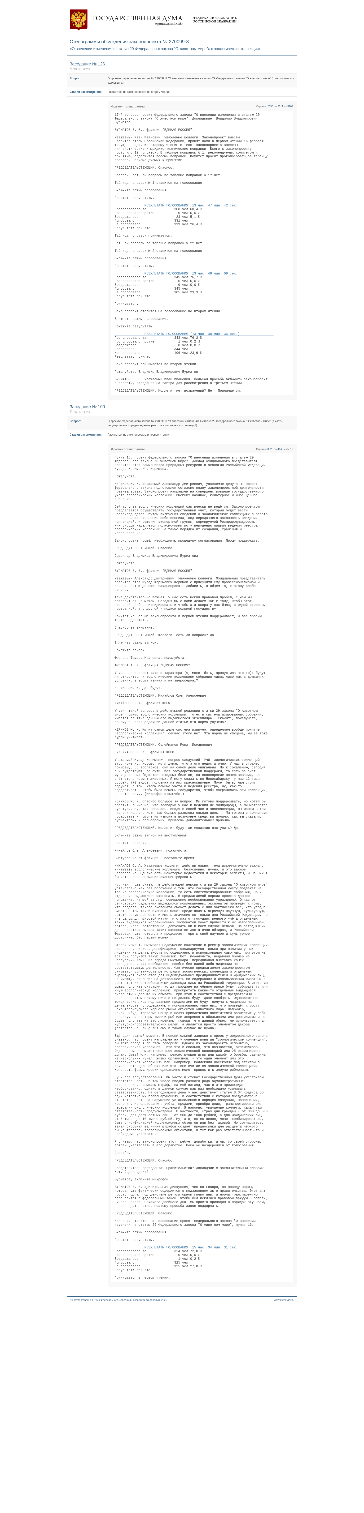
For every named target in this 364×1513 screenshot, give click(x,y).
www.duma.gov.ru (284, 1506)
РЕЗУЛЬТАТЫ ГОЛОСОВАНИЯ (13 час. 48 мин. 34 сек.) (194, 375)
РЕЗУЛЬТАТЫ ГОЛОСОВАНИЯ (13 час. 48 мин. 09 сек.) (194, 303)
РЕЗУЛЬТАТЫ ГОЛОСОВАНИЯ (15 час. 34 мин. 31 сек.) (194, 1448)
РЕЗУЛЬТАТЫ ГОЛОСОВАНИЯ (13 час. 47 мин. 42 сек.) (194, 223)
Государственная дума (153, 20)
